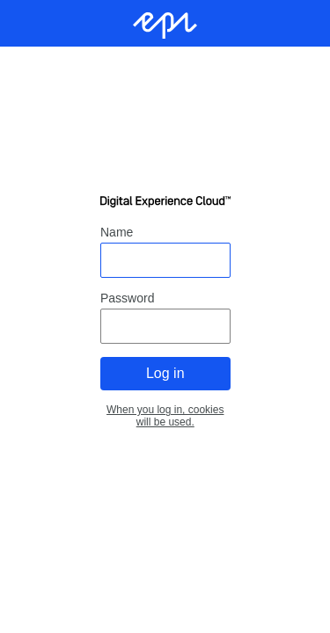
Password (127, 298)
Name (116, 232)
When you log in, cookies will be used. (165, 416)
